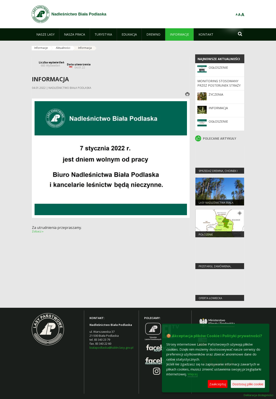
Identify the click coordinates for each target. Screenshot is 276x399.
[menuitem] (45, 34)
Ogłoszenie (218, 121)
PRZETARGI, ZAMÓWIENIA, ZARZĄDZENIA (215, 268)
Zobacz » (37, 231)
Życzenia (216, 94)
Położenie (206, 234)
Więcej (193, 374)
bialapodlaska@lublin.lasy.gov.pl (111, 348)
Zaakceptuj (217, 384)
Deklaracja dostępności (258, 395)
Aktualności (63, 48)
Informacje (41, 48)
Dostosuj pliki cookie (247, 384)
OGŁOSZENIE (218, 67)
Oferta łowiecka (210, 298)
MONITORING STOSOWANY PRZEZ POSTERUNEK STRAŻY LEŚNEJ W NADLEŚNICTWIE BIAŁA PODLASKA (219, 88)
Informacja (218, 108)
